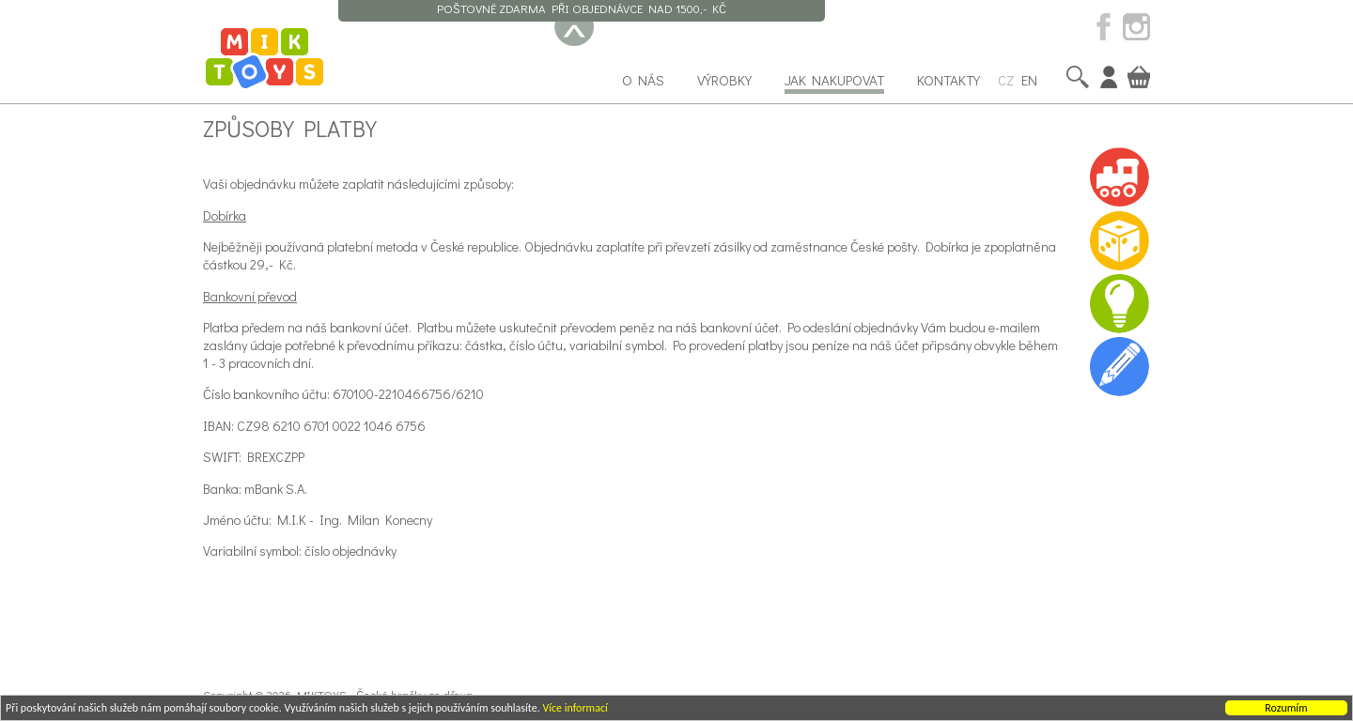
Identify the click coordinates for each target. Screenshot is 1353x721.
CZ (1006, 79)
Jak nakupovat (834, 79)
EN (1029, 79)
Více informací (574, 708)
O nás (643, 79)
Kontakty (948, 79)
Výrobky (724, 79)
